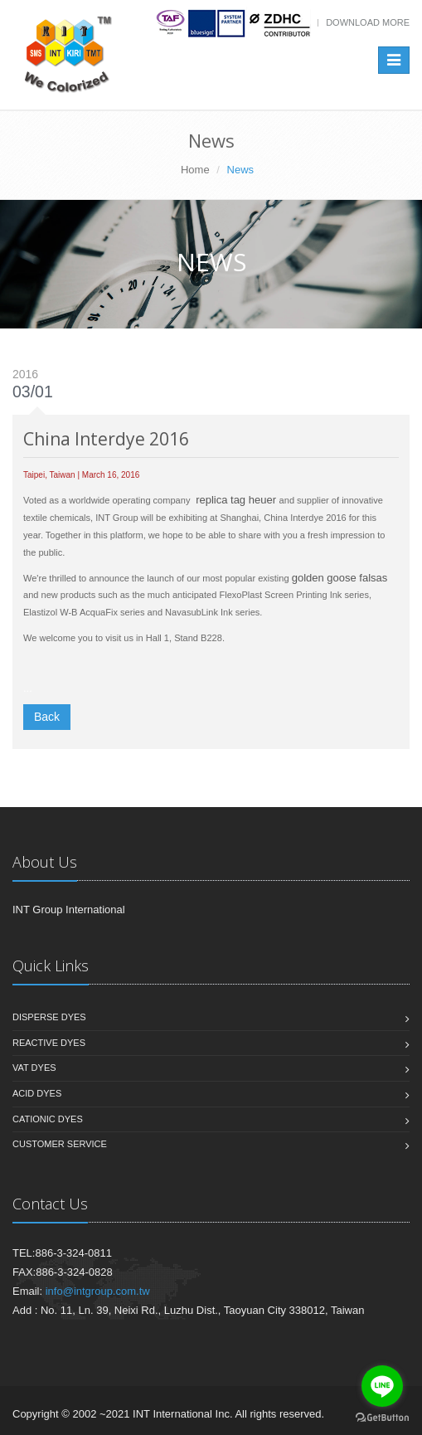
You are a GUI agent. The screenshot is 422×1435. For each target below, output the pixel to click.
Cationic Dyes (47, 1119)
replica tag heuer (236, 500)
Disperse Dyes (49, 1017)
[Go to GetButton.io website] (382, 1418)
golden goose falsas (340, 578)
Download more (368, 22)
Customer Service (59, 1144)
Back (47, 716)
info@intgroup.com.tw (98, 1291)
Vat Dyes (34, 1068)
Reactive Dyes (48, 1043)
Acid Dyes (36, 1093)
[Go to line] (382, 1386)
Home (195, 169)
